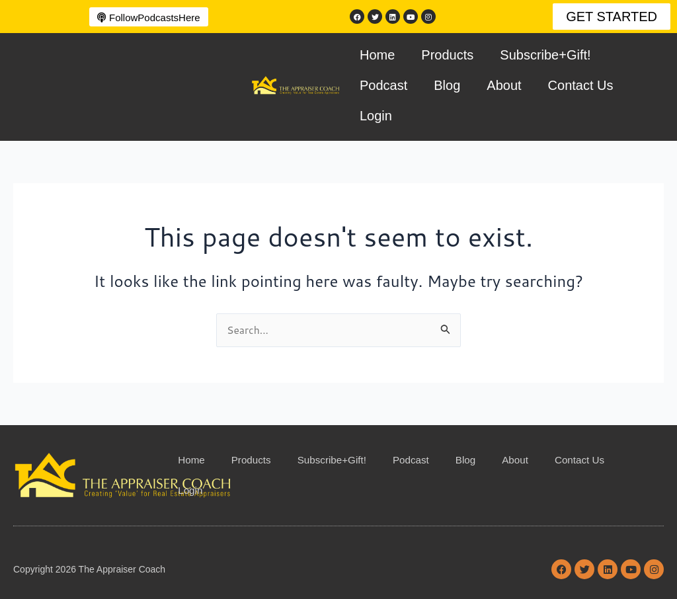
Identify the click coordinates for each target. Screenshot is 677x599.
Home (377, 55)
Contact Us (581, 85)
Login (376, 115)
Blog (447, 85)
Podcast (383, 85)
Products (447, 55)
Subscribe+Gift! (545, 55)
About (504, 85)
